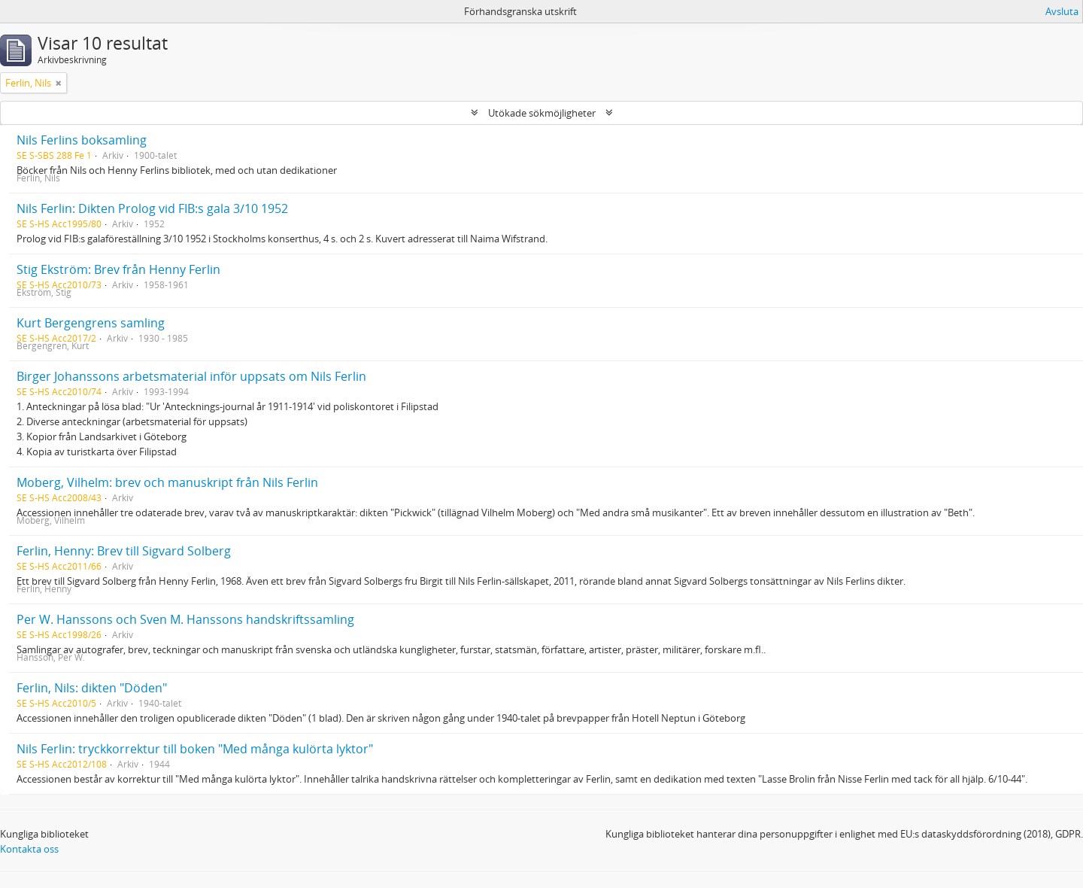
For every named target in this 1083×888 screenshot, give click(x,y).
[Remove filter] (59, 82)
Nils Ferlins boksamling (82, 140)
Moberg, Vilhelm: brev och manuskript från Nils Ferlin (167, 482)
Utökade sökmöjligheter (542, 113)
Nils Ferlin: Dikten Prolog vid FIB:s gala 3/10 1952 (152, 208)
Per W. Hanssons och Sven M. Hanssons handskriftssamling (185, 619)
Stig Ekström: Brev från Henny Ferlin (118, 269)
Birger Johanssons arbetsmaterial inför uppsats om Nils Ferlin (191, 376)
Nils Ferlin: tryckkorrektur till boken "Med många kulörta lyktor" (195, 749)
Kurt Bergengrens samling (91, 323)
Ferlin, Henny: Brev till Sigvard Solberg (124, 551)
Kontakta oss (29, 849)
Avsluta (1061, 11)
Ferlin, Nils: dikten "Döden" (92, 688)
